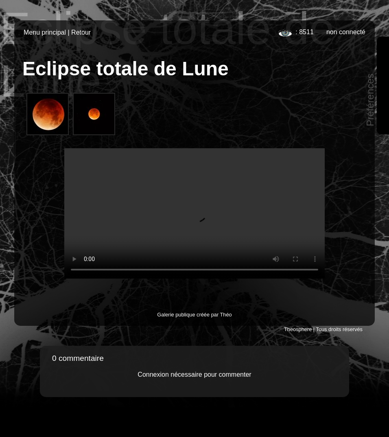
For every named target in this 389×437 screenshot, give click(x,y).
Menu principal (45, 32)
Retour (81, 32)
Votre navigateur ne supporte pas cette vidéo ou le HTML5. (194, 213)
